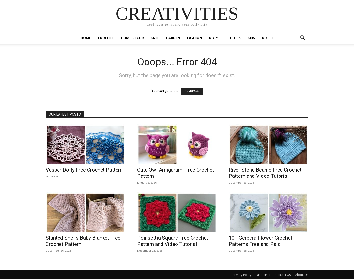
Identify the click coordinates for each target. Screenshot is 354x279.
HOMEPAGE (191, 91)
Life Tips (233, 37)
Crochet (106, 37)
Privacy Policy (242, 275)
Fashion (194, 37)
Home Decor (132, 37)
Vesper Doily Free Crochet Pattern (84, 170)
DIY (213, 37)
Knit (155, 37)
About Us (301, 275)
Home (86, 37)
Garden (173, 37)
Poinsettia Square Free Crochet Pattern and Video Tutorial (172, 241)
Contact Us (283, 275)
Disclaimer (263, 275)
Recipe (268, 37)
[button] (302, 38)
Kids (251, 37)
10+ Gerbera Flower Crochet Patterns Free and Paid (260, 241)
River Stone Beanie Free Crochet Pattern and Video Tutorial (265, 173)
